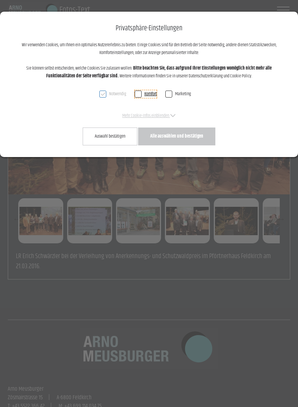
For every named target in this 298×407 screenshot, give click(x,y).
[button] (149, 115)
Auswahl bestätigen (110, 136)
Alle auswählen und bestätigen (176, 136)
